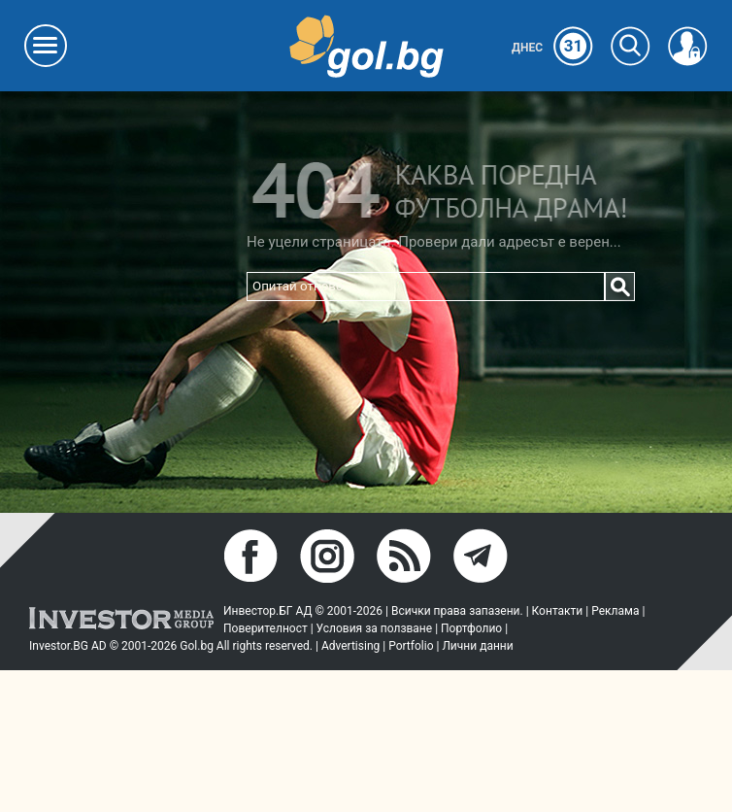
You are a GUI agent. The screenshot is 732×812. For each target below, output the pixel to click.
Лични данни (477, 646)
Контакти (557, 611)
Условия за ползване (374, 628)
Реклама (615, 611)
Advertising (350, 646)
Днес (552, 47)
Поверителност (265, 628)
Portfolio (410, 646)
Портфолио (471, 628)
